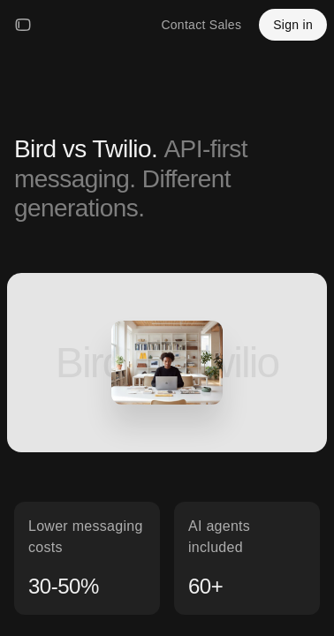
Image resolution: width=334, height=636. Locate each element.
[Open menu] (23, 25)
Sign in (293, 25)
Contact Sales (201, 25)
